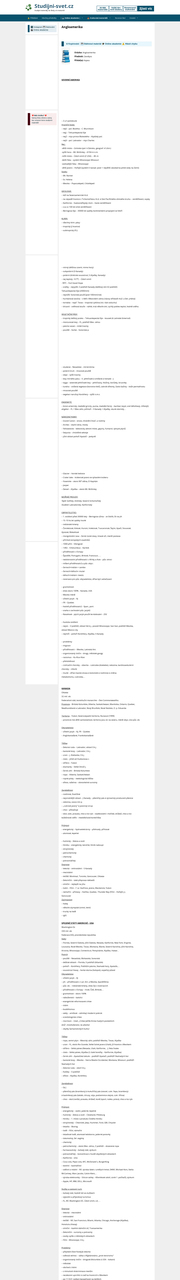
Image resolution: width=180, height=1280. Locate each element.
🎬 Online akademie (39, 30)
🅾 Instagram (36, 27)
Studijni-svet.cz (53, 5)
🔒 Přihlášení (33, 18)
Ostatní (134, 17)
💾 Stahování (49, 27)
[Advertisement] (103, 35)
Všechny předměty (49, 18)
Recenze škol (120, 18)
